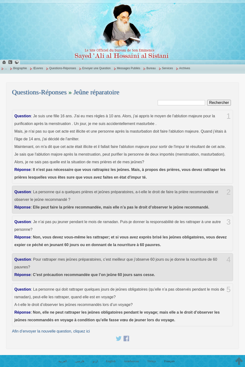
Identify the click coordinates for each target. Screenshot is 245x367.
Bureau (151, 68)
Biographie (20, 68)
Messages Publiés (128, 68)
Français (169, 361)
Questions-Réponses (62, 68)
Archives (184, 68)
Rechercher (219, 103)
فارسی (79, 361)
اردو (95, 361)
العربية (62, 361)
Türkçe (151, 361)
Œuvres (38, 68)
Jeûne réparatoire (96, 92)
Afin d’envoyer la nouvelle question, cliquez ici (51, 331)
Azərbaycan (131, 361)
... (6, 68)
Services (167, 68)
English (111, 361)
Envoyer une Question (96, 68)
